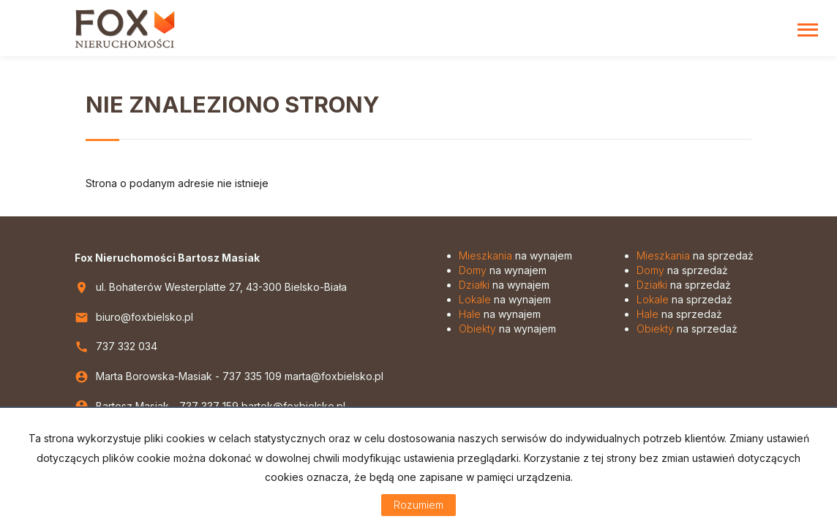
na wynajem (515, 255)
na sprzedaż (695, 255)
